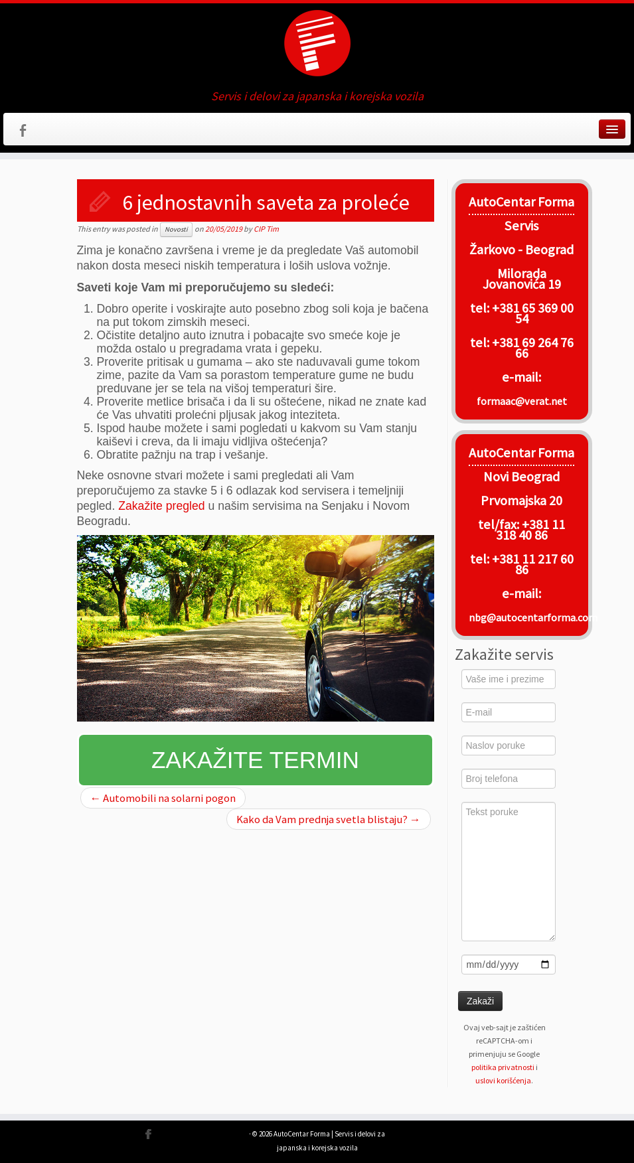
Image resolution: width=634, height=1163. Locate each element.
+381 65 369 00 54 (533, 313)
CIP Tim (266, 229)
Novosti (176, 229)
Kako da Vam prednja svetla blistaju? (328, 819)
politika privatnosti (502, 1067)
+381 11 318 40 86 (531, 530)
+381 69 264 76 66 (533, 348)
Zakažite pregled (161, 505)
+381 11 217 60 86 (533, 564)
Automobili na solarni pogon (163, 798)
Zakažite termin (255, 760)
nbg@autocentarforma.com (533, 617)
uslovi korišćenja (503, 1080)
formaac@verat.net (522, 401)
